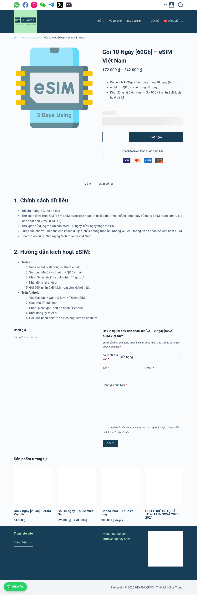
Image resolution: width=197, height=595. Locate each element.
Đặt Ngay (156, 137)
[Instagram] (34, 5)
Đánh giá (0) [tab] (105, 184)
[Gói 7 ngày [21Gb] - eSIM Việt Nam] (33, 486)
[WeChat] (43, 5)
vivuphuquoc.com (115, 534)
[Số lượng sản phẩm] (114, 137)
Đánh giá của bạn (111, 357)
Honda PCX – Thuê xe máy (117, 512)
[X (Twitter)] (60, 5)
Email (149, 368)
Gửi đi (110, 443)
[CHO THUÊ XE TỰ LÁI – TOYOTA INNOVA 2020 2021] (164, 486)
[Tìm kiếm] (180, 5)
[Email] (69, 5)
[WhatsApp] (17, 5)
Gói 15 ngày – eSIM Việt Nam (75, 512)
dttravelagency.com (116, 539)
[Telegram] (51, 5)
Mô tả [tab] (87, 184)
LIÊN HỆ (155, 21)
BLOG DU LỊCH (137, 21)
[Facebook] (25, 5)
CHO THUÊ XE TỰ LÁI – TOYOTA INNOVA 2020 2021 (162, 514)
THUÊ (100, 21)
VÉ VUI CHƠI (115, 21)
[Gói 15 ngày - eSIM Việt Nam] (77, 486)
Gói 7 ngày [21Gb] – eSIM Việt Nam (32, 512)
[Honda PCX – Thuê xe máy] (120, 486)
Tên (106, 368)
